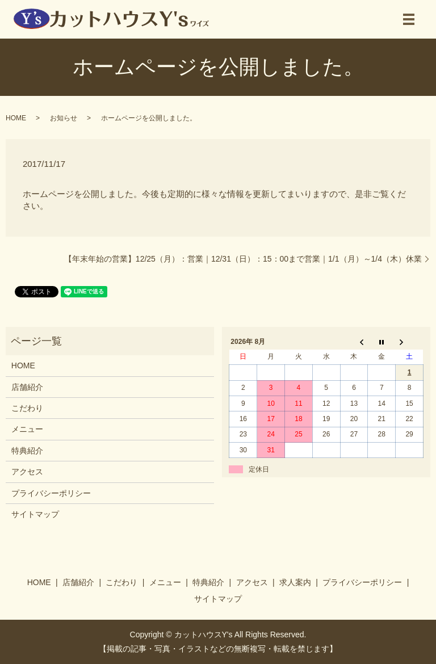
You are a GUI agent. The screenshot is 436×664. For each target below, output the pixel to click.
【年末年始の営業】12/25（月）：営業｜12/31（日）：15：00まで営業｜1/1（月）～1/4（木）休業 (243, 258)
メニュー (27, 429)
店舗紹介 (27, 387)
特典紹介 (27, 450)
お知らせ (63, 118)
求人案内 (295, 582)
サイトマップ (35, 514)
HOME (16, 118)
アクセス (27, 471)
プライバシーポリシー (51, 493)
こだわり (27, 408)
